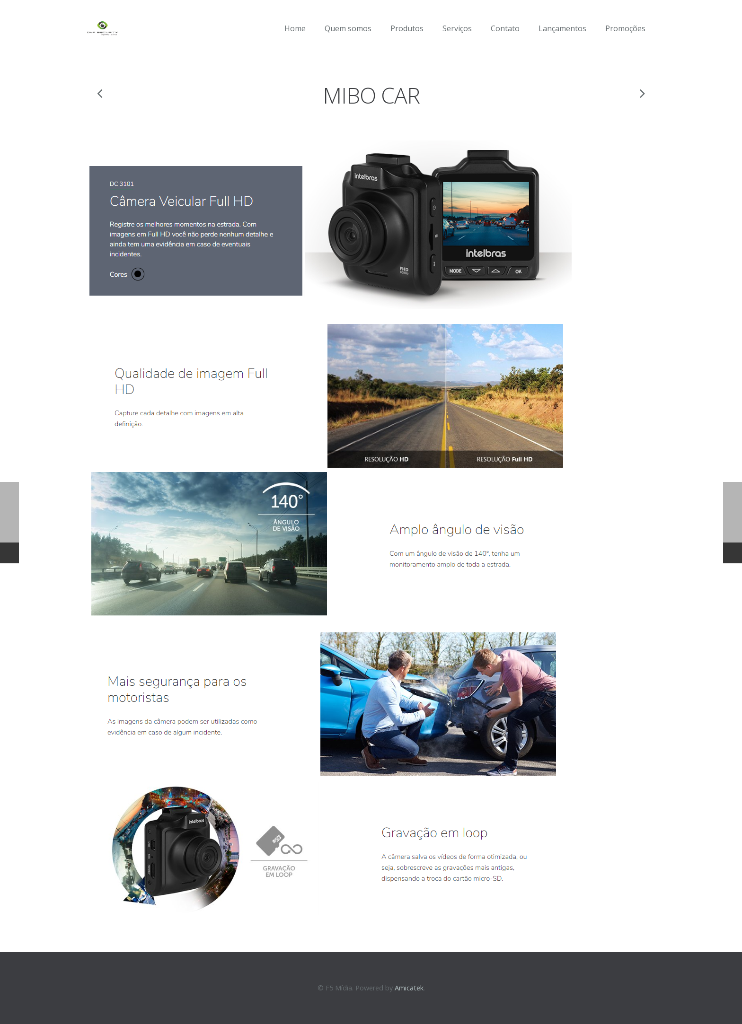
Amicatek (409, 987)
